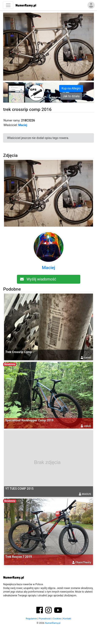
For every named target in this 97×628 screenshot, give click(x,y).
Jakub (87, 425)
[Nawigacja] (8, 5)
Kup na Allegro (71, 88)
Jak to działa (71, 96)
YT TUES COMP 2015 (19, 488)
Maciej (22, 125)
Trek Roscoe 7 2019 (18, 556)
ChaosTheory (83, 562)
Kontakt (67, 618)
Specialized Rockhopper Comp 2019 (29, 420)
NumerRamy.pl (52, 623)
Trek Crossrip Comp (18, 352)
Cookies (57, 618)
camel (87, 357)
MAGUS (86, 494)
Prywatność (45, 618)
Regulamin (31, 618)
